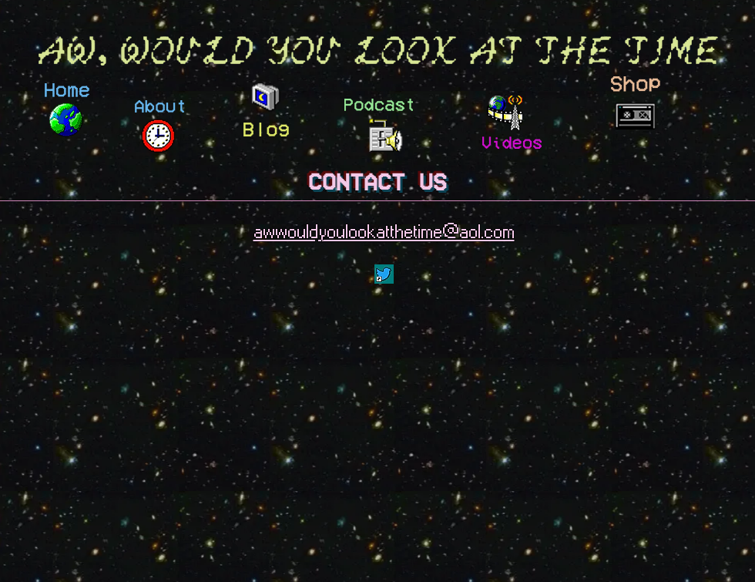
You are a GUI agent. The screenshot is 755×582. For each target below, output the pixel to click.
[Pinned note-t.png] (384, 274)
